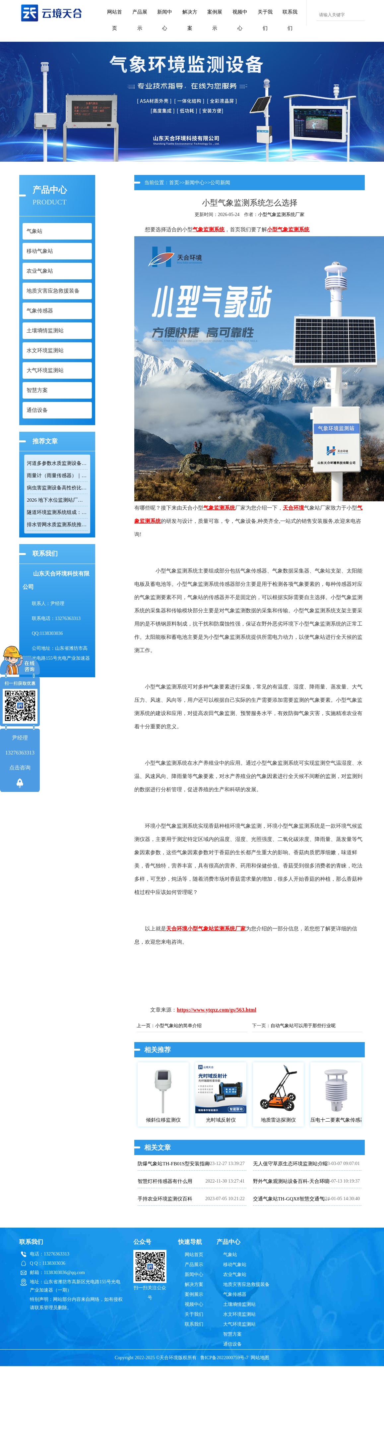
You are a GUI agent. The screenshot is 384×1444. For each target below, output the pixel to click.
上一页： (146, 1025)
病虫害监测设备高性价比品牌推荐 (57, 487)
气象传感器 (234, 1294)
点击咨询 (20, 767)
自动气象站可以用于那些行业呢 (303, 1025)
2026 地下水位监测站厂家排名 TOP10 (57, 500)
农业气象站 (234, 1274)
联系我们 (290, 20)
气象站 (230, 1254)
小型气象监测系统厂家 (281, 214)
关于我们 (265, 20)
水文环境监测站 (239, 1314)
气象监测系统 (208, 229)
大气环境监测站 (239, 1324)
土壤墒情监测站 (239, 1304)
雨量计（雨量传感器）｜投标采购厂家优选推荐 (57, 475)
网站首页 (114, 20)
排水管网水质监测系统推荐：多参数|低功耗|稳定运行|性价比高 (57, 524)
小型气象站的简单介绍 (178, 1025)
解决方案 (189, 20)
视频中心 (239, 20)
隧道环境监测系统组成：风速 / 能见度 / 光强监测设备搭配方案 (57, 512)
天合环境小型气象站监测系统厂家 (206, 928)
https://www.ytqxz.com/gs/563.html (216, 1010)
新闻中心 (164, 20)
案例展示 (214, 20)
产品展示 (139, 20)
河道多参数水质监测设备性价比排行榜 (57, 463)
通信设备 (232, 1344)
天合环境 (293, 508)
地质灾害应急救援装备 (246, 1284)
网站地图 (260, 1357)
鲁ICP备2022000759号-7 (224, 1357)
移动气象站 (234, 1264)
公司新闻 (220, 182)
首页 (174, 182)
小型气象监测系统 (288, 229)
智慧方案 (232, 1334)
